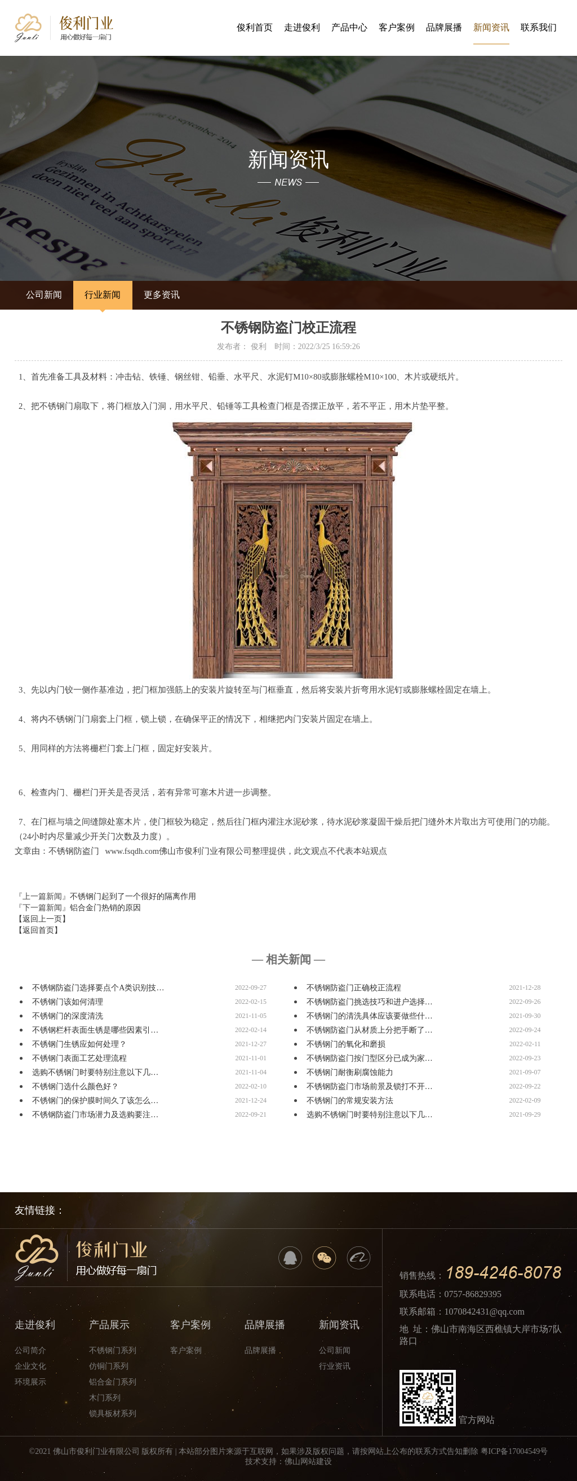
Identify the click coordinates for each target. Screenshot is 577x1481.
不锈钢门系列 (112, 1350)
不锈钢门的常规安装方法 (350, 1100)
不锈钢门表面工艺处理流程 (79, 1058)
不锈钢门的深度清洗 (67, 1016)
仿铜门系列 (108, 1366)
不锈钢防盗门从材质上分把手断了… (370, 1030)
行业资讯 (334, 1366)
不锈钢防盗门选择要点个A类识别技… (98, 988)
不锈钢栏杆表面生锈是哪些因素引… (95, 1030)
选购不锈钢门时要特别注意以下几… (95, 1072)
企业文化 (30, 1366)
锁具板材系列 (112, 1413)
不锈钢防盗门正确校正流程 (354, 988)
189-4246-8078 (503, 1272)
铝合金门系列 (112, 1382)
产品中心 (349, 27)
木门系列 (105, 1398)
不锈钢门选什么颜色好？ (75, 1086)
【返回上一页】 (42, 919)
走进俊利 (302, 27)
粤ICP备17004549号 (514, 1451)
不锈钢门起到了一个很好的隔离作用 (133, 896)
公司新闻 (42, 294)
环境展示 (30, 1382)
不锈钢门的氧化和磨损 (346, 1044)
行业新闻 (96, 294)
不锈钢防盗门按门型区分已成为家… (370, 1058)
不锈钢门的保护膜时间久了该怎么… (95, 1100)
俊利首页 (255, 27)
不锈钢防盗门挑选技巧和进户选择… (370, 1002)
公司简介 (30, 1350)
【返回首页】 (38, 930)
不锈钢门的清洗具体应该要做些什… (370, 1016)
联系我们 (539, 27)
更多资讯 (152, 294)
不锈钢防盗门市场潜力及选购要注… (95, 1114)
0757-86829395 (473, 1294)
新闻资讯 (491, 34)
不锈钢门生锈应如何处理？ (79, 1044)
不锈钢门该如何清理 (67, 1002)
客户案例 (397, 27)
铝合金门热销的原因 (105, 907)
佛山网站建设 (308, 1461)
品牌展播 (444, 27)
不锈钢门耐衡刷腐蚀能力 (350, 1072)
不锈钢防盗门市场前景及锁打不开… (370, 1086)
